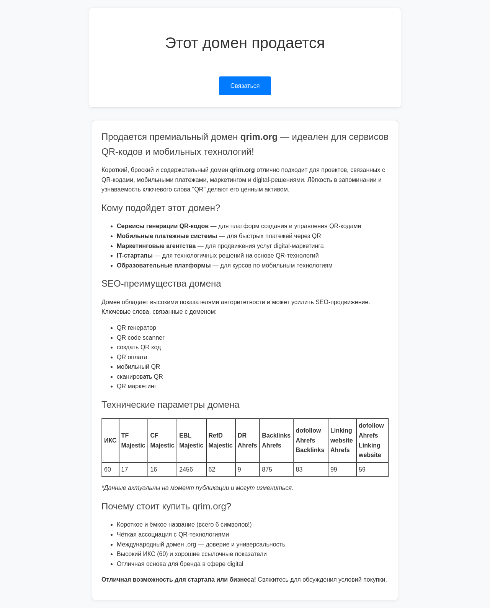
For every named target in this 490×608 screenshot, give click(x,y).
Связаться (245, 86)
